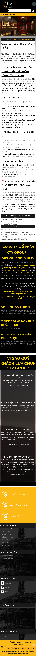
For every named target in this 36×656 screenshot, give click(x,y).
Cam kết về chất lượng (9, 224)
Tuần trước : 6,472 (7, 537)
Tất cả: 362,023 (6, 545)
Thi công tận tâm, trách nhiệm (11, 219)
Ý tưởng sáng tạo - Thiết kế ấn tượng (14, 239)
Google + (5, 587)
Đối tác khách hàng (7, 555)
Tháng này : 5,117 (7, 539)
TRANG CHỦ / (8, 39)
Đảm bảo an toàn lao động (10, 222)
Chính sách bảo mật (7, 558)
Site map (3, 636)
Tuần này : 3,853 (6, 534)
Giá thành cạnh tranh (8, 230)
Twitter (5, 591)
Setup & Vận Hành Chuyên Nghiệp (22, 39)
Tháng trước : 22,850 (8, 542)
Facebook (6, 583)
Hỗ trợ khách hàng (8, 552)
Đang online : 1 (6, 529)
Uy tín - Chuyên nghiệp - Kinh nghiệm (14, 232)
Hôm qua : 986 (6, 531)
